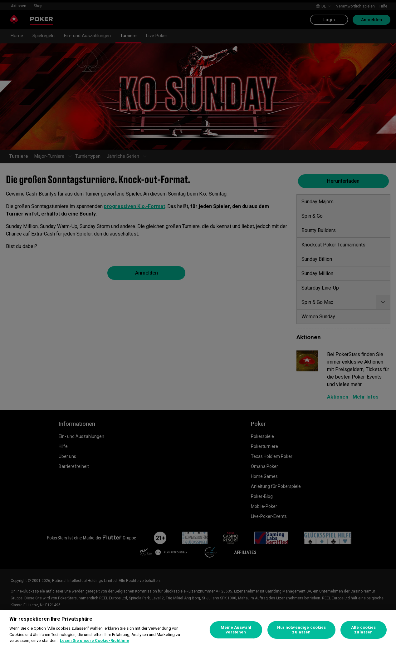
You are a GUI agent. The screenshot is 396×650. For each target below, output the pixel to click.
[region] (198, 630)
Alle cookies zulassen (363, 630)
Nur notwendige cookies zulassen (301, 630)
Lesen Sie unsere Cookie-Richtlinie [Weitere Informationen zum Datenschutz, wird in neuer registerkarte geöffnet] (94, 640)
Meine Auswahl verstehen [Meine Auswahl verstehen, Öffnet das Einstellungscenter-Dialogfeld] (236, 630)
